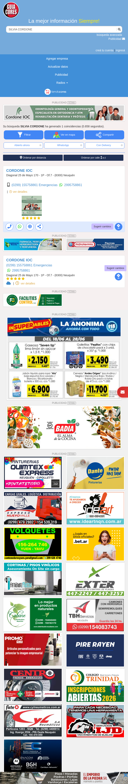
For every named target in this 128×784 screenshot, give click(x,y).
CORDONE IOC (19, 171)
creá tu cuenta (105, 50)
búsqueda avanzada (109, 34)
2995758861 (73, 185)
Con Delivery (109, 145)
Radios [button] (62, 82)
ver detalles (18, 191)
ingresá (120, 50)
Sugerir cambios (102, 226)
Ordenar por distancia (33, 157)
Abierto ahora (28, 145)
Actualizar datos (58, 66)
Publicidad (117, 38)
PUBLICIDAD (64, 102)
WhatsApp (69, 145)
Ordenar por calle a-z (93, 157)
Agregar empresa (57, 58)
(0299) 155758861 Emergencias (34, 185)
